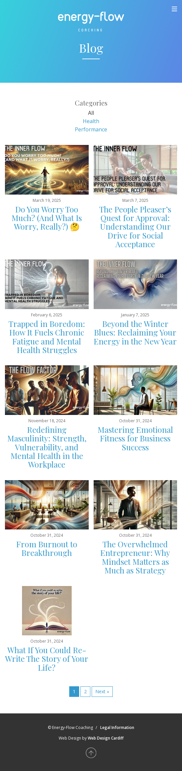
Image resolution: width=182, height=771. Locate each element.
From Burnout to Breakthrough (46, 548)
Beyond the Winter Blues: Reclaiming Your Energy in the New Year (135, 332)
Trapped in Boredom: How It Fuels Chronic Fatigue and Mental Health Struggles (47, 336)
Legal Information (117, 727)
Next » (102, 691)
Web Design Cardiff (106, 738)
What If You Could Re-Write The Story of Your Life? (46, 659)
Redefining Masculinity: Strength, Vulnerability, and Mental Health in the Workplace (46, 447)
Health (91, 121)
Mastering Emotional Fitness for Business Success (135, 438)
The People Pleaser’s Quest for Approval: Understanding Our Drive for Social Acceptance (135, 226)
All (91, 112)
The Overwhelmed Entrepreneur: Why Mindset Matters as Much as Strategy (135, 557)
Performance (91, 129)
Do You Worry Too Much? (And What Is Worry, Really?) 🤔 (47, 218)
